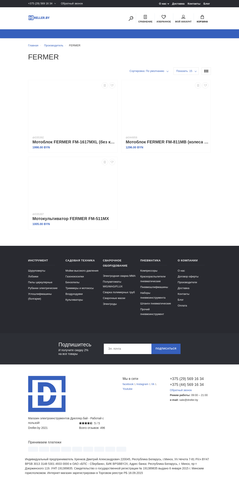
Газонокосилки (75, 276)
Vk (152, 384)
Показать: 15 (184, 71)
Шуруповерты (36, 270)
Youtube (128, 389)
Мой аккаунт (183, 19)
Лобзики (33, 276)
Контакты (194, 3)
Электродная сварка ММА (119, 275)
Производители (187, 282)
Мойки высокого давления (82, 270)
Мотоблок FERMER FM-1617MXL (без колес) (73, 142)
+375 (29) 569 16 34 (40, 3)
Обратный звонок (72, 3)
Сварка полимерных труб (119, 292)
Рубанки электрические (43, 288)
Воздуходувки (74, 293)
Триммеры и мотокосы (80, 288)
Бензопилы (72, 282)
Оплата (182, 305)
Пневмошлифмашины (154, 287)
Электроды (110, 303)
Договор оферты (188, 276)
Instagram (142, 384)
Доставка (178, 3)
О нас (162, 3)
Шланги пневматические (155, 303)
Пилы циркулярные (40, 282)
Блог (206, 3)
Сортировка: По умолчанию (147, 71)
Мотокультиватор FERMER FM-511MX (70, 218)
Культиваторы (74, 299)
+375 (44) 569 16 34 (187, 385)
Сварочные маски (114, 298)
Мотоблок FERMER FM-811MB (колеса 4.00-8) (167, 142)
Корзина (202, 19)
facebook (128, 384)
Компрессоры (148, 270)
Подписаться (165, 348)
